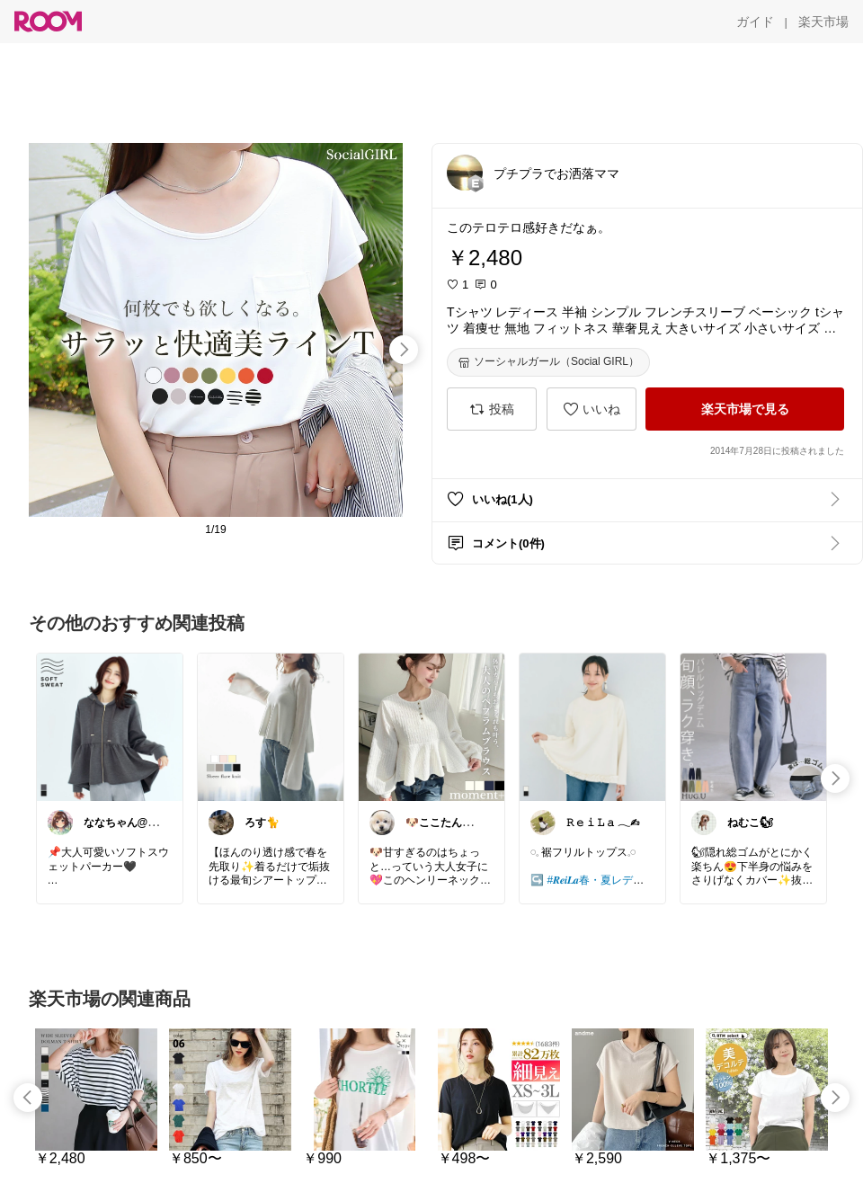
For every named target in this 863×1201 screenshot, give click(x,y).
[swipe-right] (403, 349)
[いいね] (591, 409)
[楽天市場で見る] (744, 409)
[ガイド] (755, 21)
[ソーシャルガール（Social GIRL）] (548, 362)
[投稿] (492, 409)
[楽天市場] (823, 21)
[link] (109, 726)
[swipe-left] (27, 1097)
